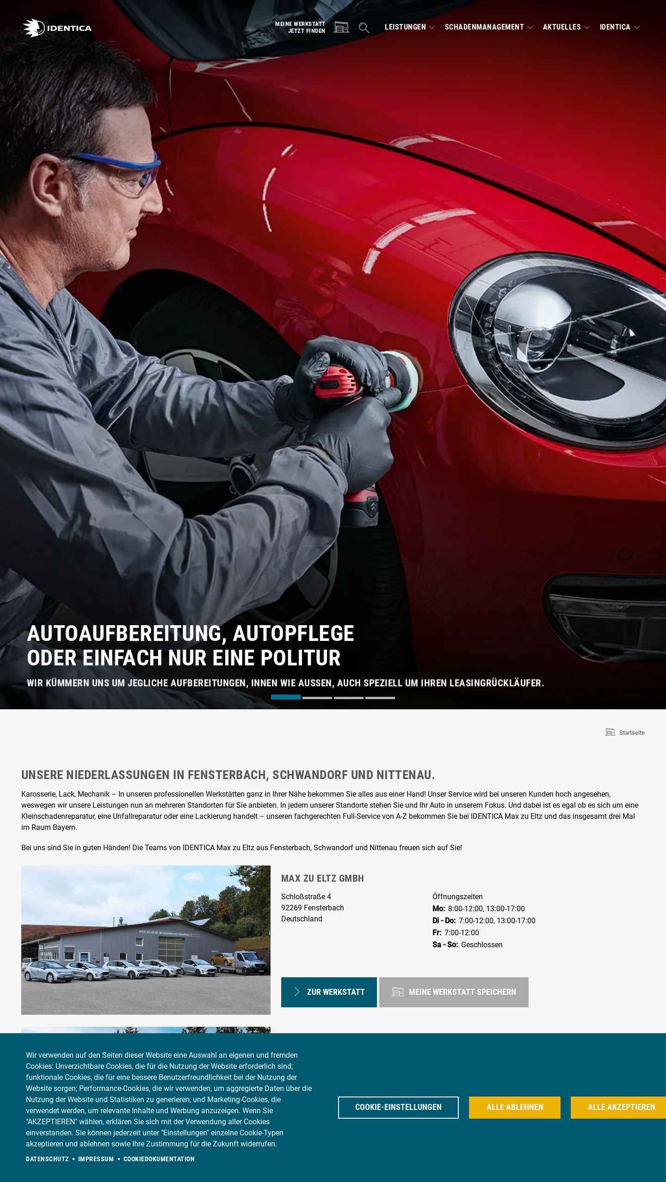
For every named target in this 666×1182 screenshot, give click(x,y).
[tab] (286, 697)
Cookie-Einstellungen (398, 1107)
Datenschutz (47, 1159)
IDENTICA (615, 27)
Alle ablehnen (515, 1107)
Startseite (632, 732)
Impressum (96, 1159)
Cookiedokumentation (159, 1159)
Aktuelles (562, 27)
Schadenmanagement (484, 27)
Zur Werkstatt (329, 990)
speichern (454, 990)
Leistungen (405, 27)
